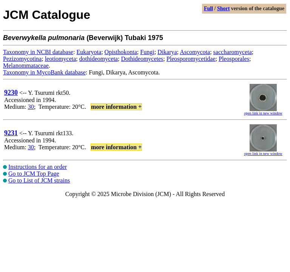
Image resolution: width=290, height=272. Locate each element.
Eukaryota (88, 52)
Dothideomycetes (142, 59)
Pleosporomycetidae (191, 59)
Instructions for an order (37, 167)
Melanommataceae (26, 65)
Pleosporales (234, 59)
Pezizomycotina (22, 59)
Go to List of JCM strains (39, 180)
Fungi (147, 52)
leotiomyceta (60, 59)
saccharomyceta (232, 52)
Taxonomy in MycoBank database (44, 72)
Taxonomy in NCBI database (38, 52)
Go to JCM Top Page (33, 173)
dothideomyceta (98, 59)
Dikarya (167, 52)
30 (31, 107)
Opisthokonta (121, 52)
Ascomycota (195, 52)
